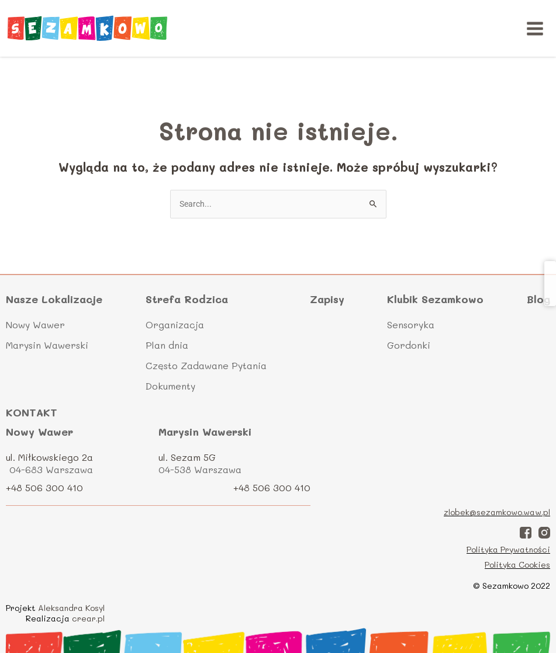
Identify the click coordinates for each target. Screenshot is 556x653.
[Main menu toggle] (535, 28)
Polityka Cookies (517, 564)
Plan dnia (167, 345)
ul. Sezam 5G (187, 457)
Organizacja (175, 324)
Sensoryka (410, 324)
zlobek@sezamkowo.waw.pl (497, 512)
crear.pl (88, 618)
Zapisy (327, 299)
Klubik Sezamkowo (435, 299)
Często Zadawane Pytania (206, 365)
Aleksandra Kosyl (71, 607)
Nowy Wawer (35, 324)
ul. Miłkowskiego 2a (49, 457)
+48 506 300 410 (44, 487)
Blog (538, 299)
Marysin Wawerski (47, 345)
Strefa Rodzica (187, 299)
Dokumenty (170, 386)
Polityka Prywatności (508, 549)
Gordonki (408, 345)
